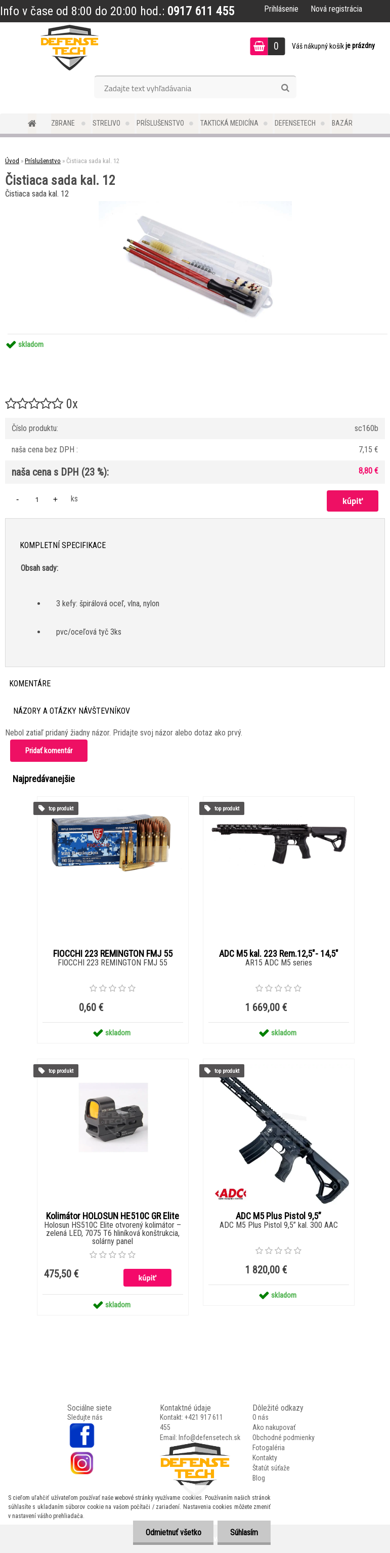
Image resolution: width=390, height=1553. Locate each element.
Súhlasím (244, 1532)
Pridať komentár (48, 750)
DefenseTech (295, 123)
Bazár (342, 123)
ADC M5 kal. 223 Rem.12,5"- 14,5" (278, 954)
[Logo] (69, 47)
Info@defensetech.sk (209, 1437)
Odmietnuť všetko (173, 1532)
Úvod (12, 161)
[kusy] (37, 499)
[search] (285, 88)
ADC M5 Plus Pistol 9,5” (278, 1216)
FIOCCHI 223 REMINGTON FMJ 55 (112, 954)
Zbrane (63, 123)
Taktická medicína (229, 123)
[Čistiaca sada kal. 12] (195, 205)
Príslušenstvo (160, 123)
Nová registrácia (336, 9)
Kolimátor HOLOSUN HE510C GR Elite (112, 1216)
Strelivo (106, 123)
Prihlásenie (281, 9)
